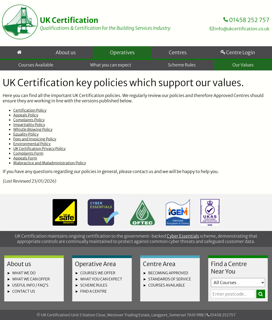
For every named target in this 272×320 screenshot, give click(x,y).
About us (64, 53)
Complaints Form (28, 154)
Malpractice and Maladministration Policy (49, 164)
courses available (166, 285)
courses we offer (97, 273)
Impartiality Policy (29, 126)
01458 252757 (221, 315)
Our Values (243, 66)
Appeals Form (25, 159)
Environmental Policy (31, 145)
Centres (176, 53)
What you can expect (110, 66)
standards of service (169, 279)
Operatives (120, 53)
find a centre (93, 291)
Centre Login (237, 53)
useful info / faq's (30, 285)
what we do (24, 273)
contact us (23, 291)
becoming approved (168, 273)
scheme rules (93, 285)
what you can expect (101, 279)
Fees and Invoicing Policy (34, 140)
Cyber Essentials (183, 236)
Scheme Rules (182, 66)
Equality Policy (26, 135)
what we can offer (31, 279)
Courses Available (35, 66)
